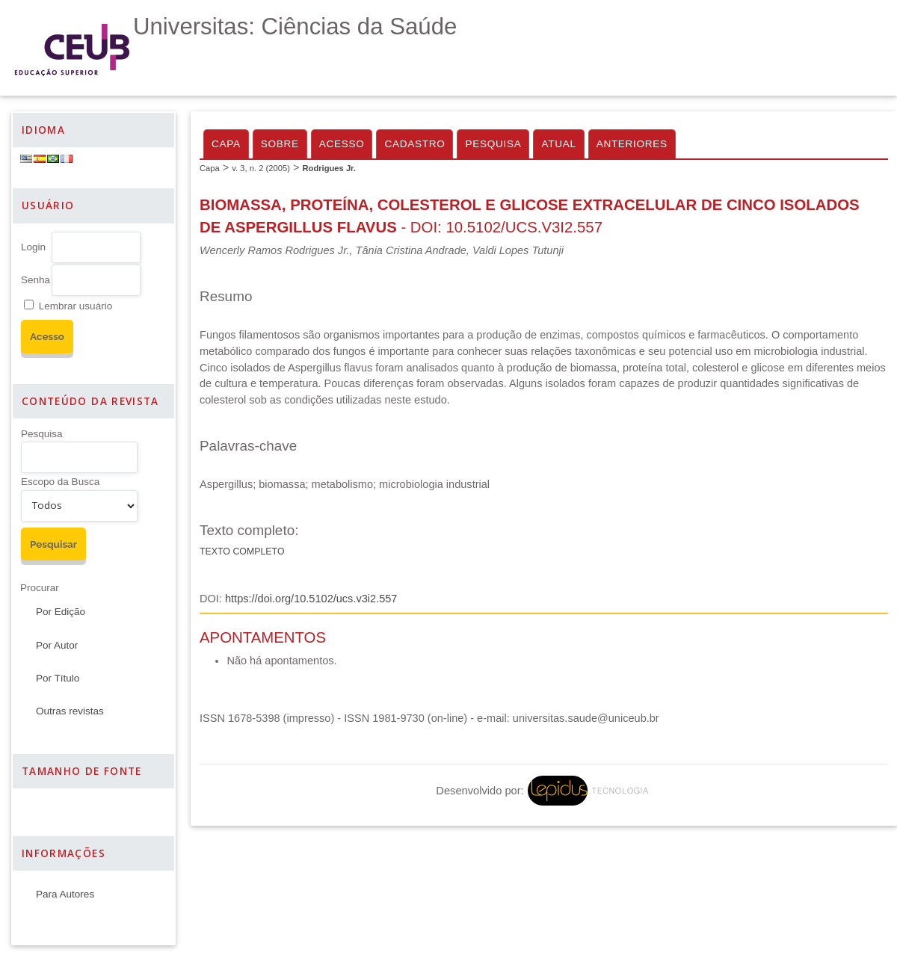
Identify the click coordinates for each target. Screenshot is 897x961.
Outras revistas (70, 711)
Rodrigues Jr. (329, 168)
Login (33, 247)
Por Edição (60, 611)
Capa (226, 143)
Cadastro (414, 143)
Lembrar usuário (75, 306)
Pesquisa (42, 433)
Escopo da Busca (60, 481)
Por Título (57, 678)
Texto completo (242, 551)
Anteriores (632, 143)
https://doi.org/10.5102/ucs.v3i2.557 (311, 599)
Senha (35, 279)
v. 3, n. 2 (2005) (261, 168)
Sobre (280, 143)
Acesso (342, 143)
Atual (558, 143)
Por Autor (57, 645)
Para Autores (65, 894)
